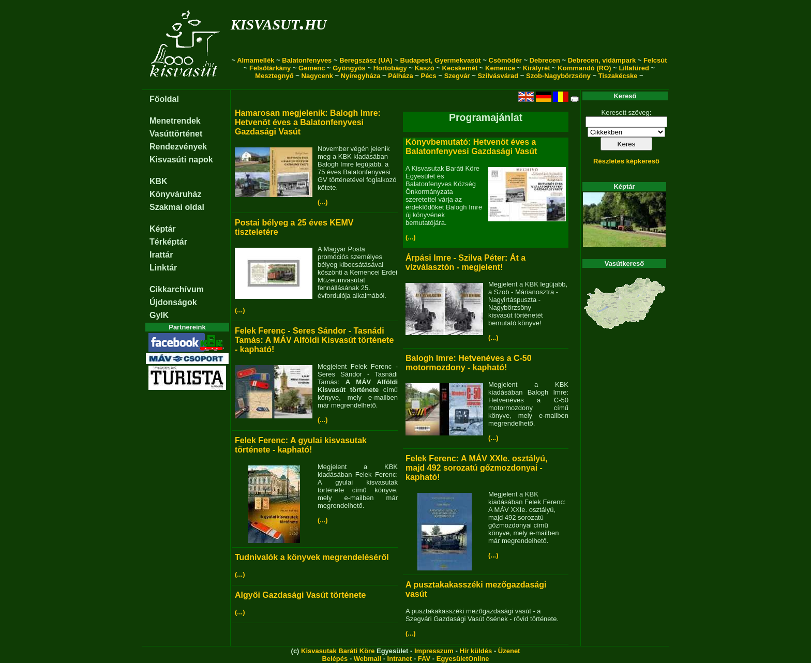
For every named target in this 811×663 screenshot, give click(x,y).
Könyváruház (175, 194)
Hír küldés (475, 651)
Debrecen (545, 60)
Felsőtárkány (270, 68)
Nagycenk (317, 76)
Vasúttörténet (175, 133)
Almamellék (255, 60)
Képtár (162, 228)
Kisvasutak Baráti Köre (337, 651)
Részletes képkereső (626, 161)
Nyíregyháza (361, 76)
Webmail (367, 658)
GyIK (159, 315)
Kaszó (424, 68)
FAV (424, 658)
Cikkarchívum (176, 289)
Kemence (500, 68)
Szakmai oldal (176, 207)
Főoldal (164, 99)
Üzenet (509, 651)
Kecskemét (460, 68)
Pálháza (400, 76)
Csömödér (505, 60)
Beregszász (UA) (366, 60)
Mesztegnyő (274, 76)
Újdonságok (173, 302)
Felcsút (655, 60)
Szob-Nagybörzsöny (558, 76)
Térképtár (168, 241)
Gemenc (311, 68)
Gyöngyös (349, 68)
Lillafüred (634, 68)
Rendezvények (178, 146)
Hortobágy (390, 68)
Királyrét (536, 68)
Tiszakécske (618, 76)
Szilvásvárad (497, 76)
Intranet (399, 658)
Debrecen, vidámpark (602, 60)
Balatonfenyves (307, 60)
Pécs (428, 76)
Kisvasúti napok (181, 159)
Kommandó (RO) (584, 68)
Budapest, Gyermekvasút (440, 60)
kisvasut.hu (278, 22)
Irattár (161, 254)
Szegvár (457, 76)
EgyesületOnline (463, 658)
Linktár (163, 267)
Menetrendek (175, 120)
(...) (323, 202)
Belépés (335, 658)
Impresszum (434, 651)
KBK (158, 181)
